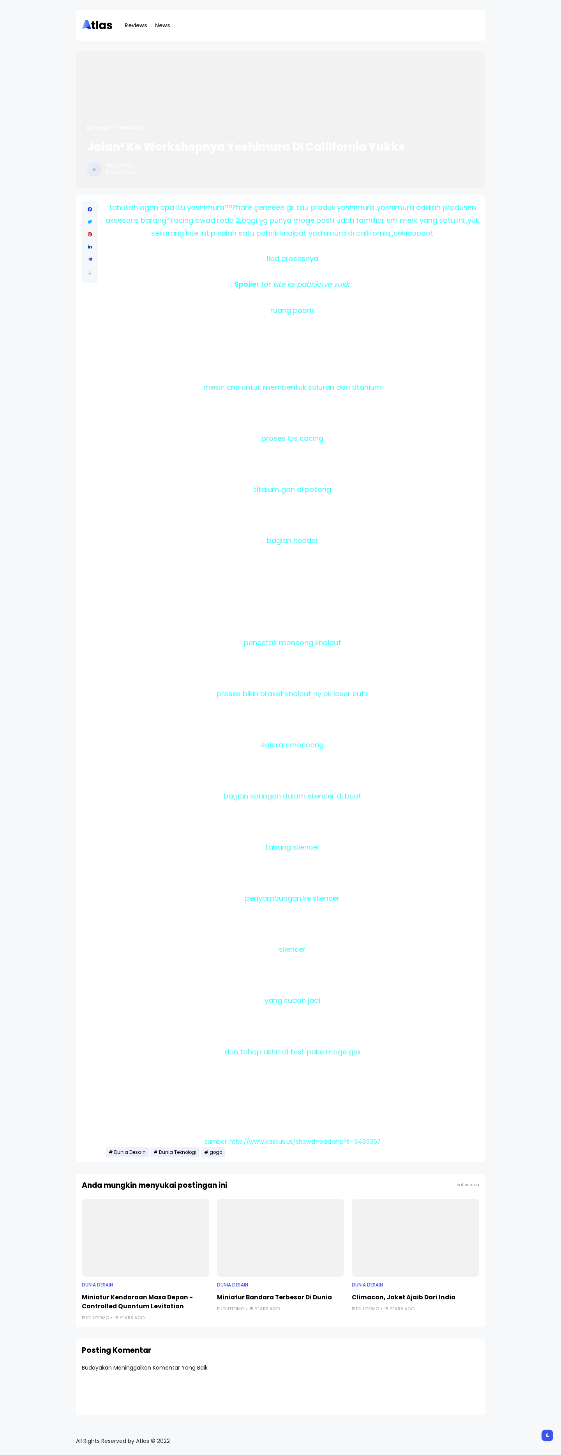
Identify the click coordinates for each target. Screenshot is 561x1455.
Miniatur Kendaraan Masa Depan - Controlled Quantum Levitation (137, 1301)
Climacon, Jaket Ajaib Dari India (403, 1297)
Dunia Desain (132, 128)
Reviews (136, 25)
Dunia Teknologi (177, 1152)
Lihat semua (466, 1185)
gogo (216, 1152)
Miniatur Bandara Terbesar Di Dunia (274, 1297)
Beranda (98, 128)
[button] (90, 273)
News (162, 25)
